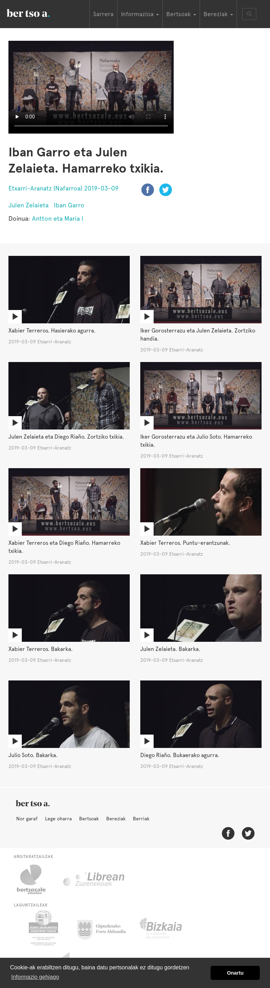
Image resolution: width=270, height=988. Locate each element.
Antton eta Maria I (57, 218)
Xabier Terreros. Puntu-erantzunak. (185, 543)
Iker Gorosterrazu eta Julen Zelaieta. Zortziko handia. (197, 334)
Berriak (141, 818)
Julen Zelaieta (28, 205)
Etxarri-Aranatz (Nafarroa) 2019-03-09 (63, 188)
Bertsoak (89, 818)
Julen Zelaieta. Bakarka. (170, 649)
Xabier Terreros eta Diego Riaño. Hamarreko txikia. (64, 547)
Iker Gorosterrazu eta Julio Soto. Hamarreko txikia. (196, 440)
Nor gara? (27, 818)
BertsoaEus (38, 12)
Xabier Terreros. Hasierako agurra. (52, 330)
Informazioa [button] (140, 14)
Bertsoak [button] (181, 14)
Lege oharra (58, 818)
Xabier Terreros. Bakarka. (40, 649)
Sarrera (103, 14)
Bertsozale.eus (36, 879)
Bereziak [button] (218, 14)
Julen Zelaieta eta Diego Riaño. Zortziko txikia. (66, 436)
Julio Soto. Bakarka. (33, 755)
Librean (94, 879)
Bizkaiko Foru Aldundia (169, 927)
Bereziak (116, 818)
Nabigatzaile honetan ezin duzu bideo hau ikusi (91, 87)
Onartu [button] (235, 973)
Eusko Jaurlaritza (43, 927)
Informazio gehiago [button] (35, 977)
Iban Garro (69, 205)
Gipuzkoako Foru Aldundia (106, 927)
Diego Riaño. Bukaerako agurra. (179, 755)
